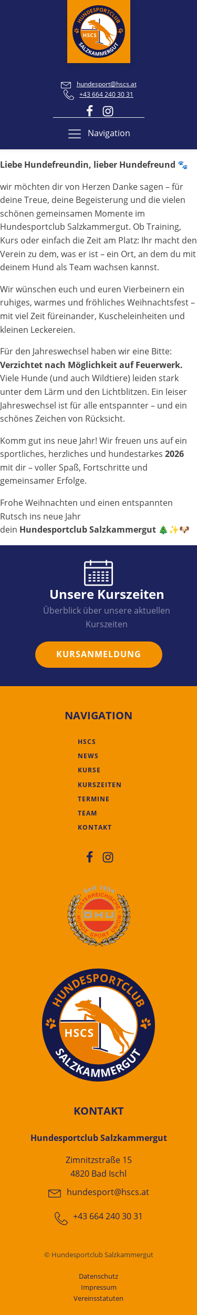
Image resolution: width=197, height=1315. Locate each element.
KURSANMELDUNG (98, 654)
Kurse (89, 770)
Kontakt (95, 827)
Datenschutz (98, 1276)
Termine (94, 798)
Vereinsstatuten (98, 1298)
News (88, 755)
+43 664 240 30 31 (106, 94)
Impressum (99, 1287)
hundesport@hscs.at (107, 83)
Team (87, 813)
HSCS (87, 741)
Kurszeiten (100, 784)
